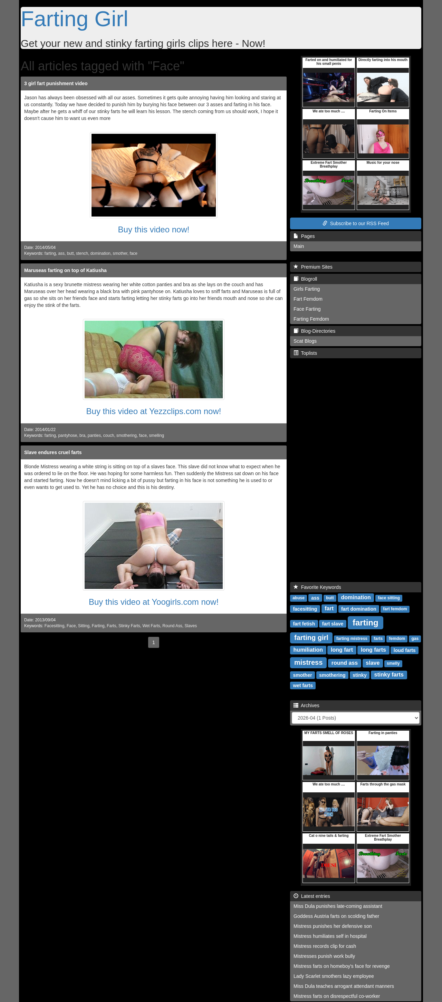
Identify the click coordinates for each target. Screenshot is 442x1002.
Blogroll (305, 279)
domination (100, 253)
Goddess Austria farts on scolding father (336, 916)
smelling (156, 435)
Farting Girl (74, 19)
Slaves (190, 625)
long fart (342, 650)
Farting (98, 625)
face (133, 253)
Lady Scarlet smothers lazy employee (334, 976)
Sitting (83, 625)
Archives (306, 705)
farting (50, 253)
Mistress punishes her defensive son (333, 926)
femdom (397, 638)
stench (82, 253)
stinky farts (389, 675)
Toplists (305, 353)
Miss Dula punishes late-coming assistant (338, 906)
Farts (111, 625)
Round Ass (172, 625)
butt (70, 253)
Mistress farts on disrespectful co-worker (337, 996)
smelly (393, 663)
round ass (345, 663)
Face (71, 625)
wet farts (303, 685)
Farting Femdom (311, 319)
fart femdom (395, 609)
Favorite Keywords (317, 587)
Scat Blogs (305, 341)
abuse (298, 597)
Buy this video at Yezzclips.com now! (153, 411)
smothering (126, 435)
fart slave (332, 623)
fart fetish (304, 623)
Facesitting (55, 625)
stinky (359, 675)
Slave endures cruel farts (53, 452)
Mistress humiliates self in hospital (330, 936)
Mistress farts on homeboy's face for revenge (342, 966)
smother (120, 253)
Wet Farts (151, 625)
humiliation (308, 650)
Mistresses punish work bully (324, 956)
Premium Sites (313, 267)
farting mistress (351, 638)
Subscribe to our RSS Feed (356, 223)
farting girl (311, 637)
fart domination (358, 608)
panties (94, 435)
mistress (308, 662)
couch (108, 435)
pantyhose (67, 435)
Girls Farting (307, 289)
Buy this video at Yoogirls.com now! (154, 602)
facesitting (305, 608)
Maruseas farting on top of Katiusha (65, 270)
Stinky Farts (129, 625)
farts (378, 638)
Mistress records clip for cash (325, 946)
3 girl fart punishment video (56, 83)
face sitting (389, 597)
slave (372, 663)
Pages (304, 236)
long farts (373, 650)
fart (329, 608)
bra (82, 435)
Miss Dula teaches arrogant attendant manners (344, 986)
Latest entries (312, 896)
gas (415, 638)
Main (299, 246)
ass (61, 253)
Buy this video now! (154, 229)
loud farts (405, 650)
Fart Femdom (308, 299)
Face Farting (307, 309)
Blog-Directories (314, 331)
